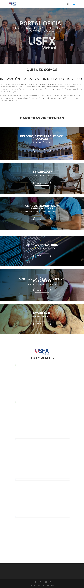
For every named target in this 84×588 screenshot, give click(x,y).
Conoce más (42, 149)
